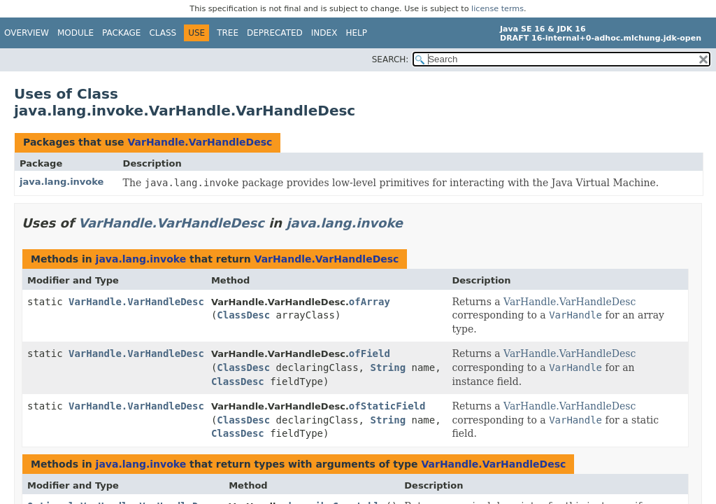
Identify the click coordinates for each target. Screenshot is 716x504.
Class (162, 33)
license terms (497, 8)
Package (121, 33)
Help (356, 33)
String (388, 367)
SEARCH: (390, 59)
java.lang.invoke (61, 181)
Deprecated (275, 33)
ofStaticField (387, 406)
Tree (227, 33)
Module (75, 33)
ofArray (369, 301)
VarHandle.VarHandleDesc (199, 142)
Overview (26, 33)
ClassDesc (243, 315)
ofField (369, 353)
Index (324, 33)
